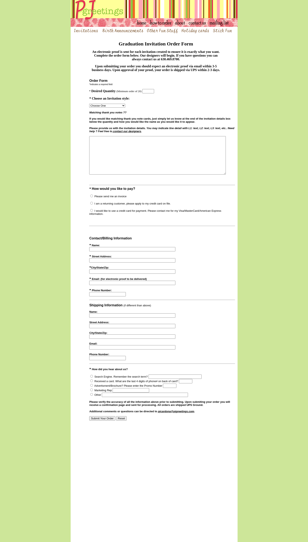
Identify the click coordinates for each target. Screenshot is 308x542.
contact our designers (113, 131)
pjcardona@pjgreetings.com (169, 415)
